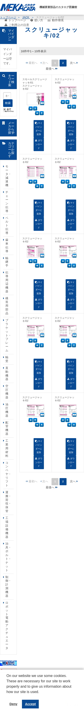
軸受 (6, 359)
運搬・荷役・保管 (8, 502)
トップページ (17, 20)
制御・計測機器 (8, 586)
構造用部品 (6, 306)
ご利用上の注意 (19, 25)
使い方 (38, 20)
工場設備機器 (6, 527)
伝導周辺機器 (6, 282)
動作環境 (58, 20)
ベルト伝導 (6, 225)
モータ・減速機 (8, 176)
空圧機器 (6, 391)
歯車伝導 (6, 245)
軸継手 (6, 261)
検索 (8, 103)
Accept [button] (30, 704)
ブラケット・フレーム (8, 335)
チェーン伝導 (6, 201)
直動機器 (6, 373)
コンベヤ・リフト (8, 474)
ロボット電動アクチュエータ (6, 625)
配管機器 (6, 428)
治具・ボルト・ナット (8, 557)
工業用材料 (6, 448)
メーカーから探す (11, 127)
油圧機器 (6, 410)
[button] (7, 695)
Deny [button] (13, 704)
